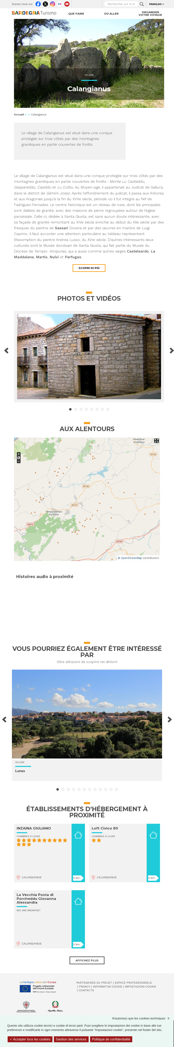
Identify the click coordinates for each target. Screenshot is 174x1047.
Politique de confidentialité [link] (111, 1039)
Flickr (59, 3)
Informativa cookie (107, 986)
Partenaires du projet (94, 982)
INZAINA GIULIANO (34, 828)
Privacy (84, 986)
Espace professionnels (133, 982)
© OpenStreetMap (130, 558)
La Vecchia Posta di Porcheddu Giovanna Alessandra (36, 898)
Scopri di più (89, 268)
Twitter (45, 3)
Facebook (38, 3)
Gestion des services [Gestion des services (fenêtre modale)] (71, 1039)
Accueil (19, 114)
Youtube (67, 3)
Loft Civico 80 (105, 828)
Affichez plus (87, 960)
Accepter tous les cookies (30, 1039)
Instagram (52, 3)
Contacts (86, 990)
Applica (142, 4)
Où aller (111, 13)
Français (155, 4)
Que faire (76, 13)
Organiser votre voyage (150, 13)
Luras (20, 771)
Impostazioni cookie (140, 986)
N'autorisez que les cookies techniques (143, 1018)
